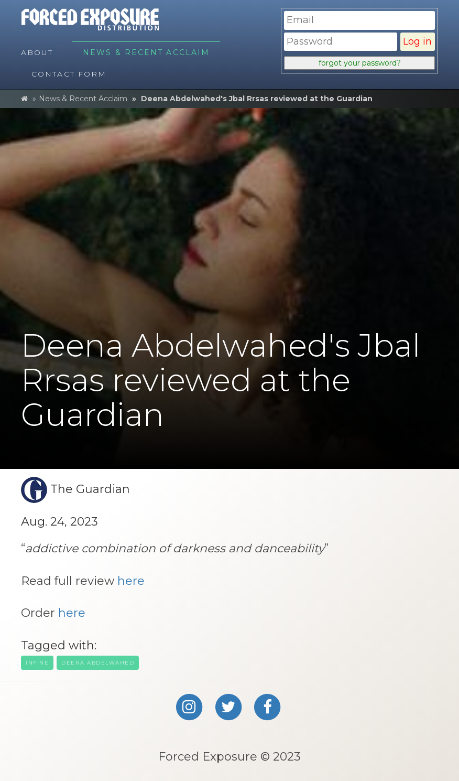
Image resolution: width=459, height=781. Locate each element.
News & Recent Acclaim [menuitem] (146, 52)
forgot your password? (360, 63)
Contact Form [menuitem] (68, 74)
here (131, 581)
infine (37, 662)
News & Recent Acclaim (83, 98)
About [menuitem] (37, 52)
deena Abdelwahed (97, 662)
